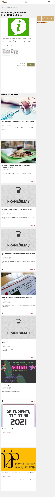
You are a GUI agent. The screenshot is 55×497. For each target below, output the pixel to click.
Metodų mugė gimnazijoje (9, 385)
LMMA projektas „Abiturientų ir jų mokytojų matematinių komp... (17, 298)
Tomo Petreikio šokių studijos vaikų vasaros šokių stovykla (18, 472)
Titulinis (2, 7)
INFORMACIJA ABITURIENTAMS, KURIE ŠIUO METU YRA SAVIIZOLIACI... (17, 210)
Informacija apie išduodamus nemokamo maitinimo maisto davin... (17, 341)
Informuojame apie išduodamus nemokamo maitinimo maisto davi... (18, 254)
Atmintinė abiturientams (8, 429)
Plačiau (31, 137)
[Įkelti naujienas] (15, 2)
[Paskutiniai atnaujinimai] (26, 2)
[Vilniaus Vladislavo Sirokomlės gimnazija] (4, 2)
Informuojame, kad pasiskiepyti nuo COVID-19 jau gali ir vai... (18, 121)
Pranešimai (15, 7)
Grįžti (6, 72)
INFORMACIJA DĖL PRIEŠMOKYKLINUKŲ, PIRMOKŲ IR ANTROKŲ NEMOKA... (16, 166)
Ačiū (30, 64)
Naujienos (8, 7)
